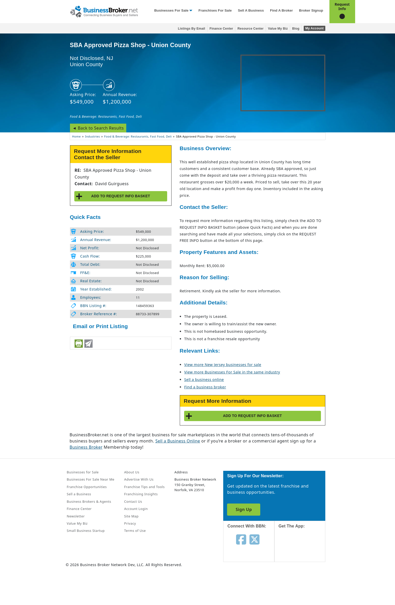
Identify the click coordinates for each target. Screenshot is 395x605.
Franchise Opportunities (87, 486)
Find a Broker (281, 10)
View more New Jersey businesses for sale (222, 364)
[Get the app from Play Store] (303, 585)
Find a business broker (205, 387)
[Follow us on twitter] (254, 539)
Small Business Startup (86, 530)
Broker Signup (311, 10)
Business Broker (86, 447)
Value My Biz (278, 28)
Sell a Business (251, 10)
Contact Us (133, 501)
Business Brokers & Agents (89, 501)
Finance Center (221, 28)
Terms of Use (135, 530)
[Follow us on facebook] (241, 539)
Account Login (136, 508)
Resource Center (250, 28)
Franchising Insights (141, 494)
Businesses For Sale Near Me (90, 479)
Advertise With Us (139, 479)
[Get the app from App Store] (303, 550)
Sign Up (244, 509)
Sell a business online (204, 379)
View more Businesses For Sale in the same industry (232, 372)
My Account (314, 28)
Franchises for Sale (215, 10)
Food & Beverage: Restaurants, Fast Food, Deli (106, 116)
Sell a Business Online (177, 441)
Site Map (131, 516)
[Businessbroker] (104, 11)
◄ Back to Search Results (98, 128)
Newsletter (76, 516)
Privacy (130, 523)
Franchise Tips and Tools (144, 486)
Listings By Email (191, 28)
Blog (295, 28)
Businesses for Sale (171, 10)
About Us (131, 472)
